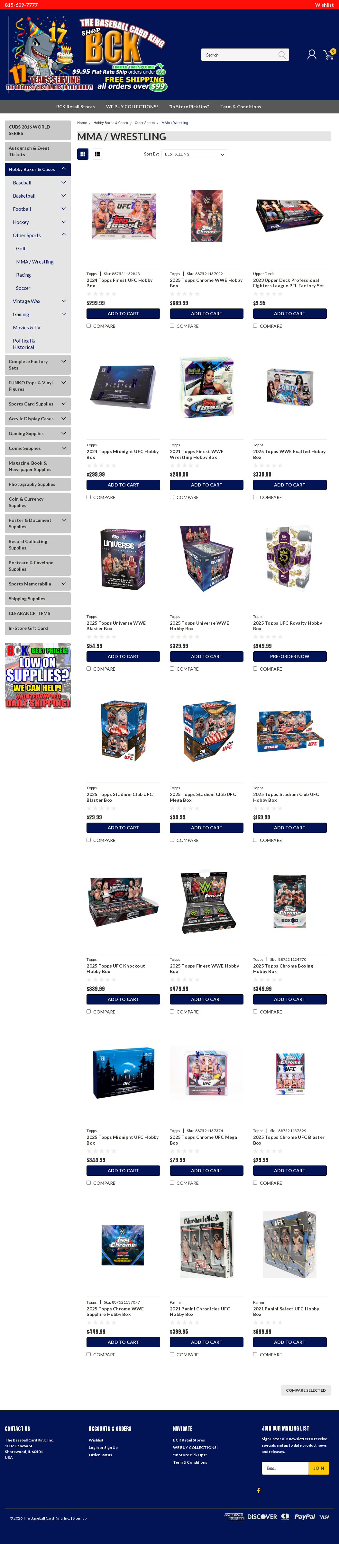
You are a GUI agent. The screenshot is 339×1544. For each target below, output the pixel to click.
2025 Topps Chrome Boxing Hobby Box (283, 968)
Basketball (24, 196)
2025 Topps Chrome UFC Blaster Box (289, 1140)
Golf (21, 248)
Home (82, 123)
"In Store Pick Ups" (189, 106)
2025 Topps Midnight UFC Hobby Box (123, 1140)
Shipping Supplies (27, 598)
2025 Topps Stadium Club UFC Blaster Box (120, 797)
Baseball (22, 182)
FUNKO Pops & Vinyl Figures (31, 386)
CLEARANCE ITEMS (29, 613)
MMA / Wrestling (35, 261)
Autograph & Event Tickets (29, 151)
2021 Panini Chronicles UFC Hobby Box (200, 1311)
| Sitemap (79, 1518)
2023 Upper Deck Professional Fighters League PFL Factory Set (289, 283)
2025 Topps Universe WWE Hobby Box (199, 625)
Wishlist (324, 5)
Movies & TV (27, 327)
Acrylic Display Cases (31, 418)
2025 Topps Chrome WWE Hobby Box (206, 283)
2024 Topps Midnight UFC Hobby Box (123, 454)
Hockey (21, 222)
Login (94, 1447)
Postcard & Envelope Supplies (31, 566)
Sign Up (111, 1447)
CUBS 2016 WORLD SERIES (29, 130)
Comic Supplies (25, 448)
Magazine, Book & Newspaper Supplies (30, 466)
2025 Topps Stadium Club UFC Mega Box (203, 797)
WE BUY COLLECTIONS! (132, 106)
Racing (23, 275)
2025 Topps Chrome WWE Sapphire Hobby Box (115, 1311)
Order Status (100, 1454)
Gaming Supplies (26, 433)
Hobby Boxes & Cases (32, 169)
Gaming (21, 314)
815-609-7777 (21, 5)
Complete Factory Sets (28, 364)
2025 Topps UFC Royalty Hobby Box (287, 625)
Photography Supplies (32, 484)
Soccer (23, 288)
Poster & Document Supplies (30, 523)
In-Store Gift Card (28, 628)
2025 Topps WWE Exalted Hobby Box (289, 454)
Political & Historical (24, 344)
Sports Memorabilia (30, 583)
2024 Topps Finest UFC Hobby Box (119, 283)
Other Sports (27, 235)
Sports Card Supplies (31, 403)
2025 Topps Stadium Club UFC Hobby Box (286, 797)
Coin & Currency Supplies (26, 502)
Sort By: (151, 153)
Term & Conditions (240, 106)
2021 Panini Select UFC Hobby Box (286, 1311)
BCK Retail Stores (75, 106)
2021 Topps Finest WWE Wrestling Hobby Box (197, 454)
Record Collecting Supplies (28, 544)
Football (22, 209)
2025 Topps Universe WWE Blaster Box (116, 625)
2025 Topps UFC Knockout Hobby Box (116, 968)
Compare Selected (306, 1390)
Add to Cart (123, 313)
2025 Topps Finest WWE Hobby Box (204, 968)
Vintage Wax (27, 301)
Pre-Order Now (289, 656)
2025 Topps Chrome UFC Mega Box (203, 1140)
